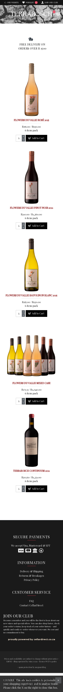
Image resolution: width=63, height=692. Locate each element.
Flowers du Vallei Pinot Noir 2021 (31, 207)
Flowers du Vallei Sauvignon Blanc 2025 (31, 295)
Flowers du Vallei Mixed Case (31, 383)
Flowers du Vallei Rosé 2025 (31, 120)
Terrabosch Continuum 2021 (31, 470)
